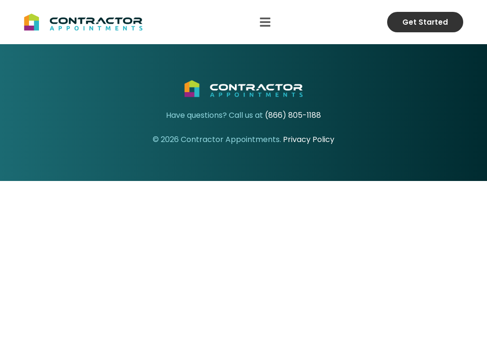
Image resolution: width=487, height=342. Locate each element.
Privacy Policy (308, 139)
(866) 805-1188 (293, 115)
